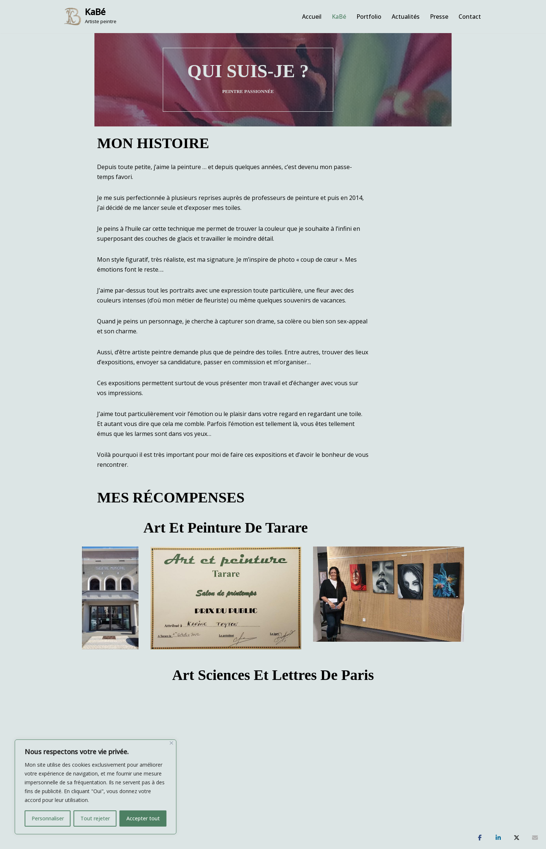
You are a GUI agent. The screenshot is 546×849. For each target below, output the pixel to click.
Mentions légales (319, 822)
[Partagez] (480, 838)
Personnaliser (48, 818)
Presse (439, 16)
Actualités (406, 16)
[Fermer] (171, 743)
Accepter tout (143, 818)
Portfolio (368, 16)
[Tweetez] (516, 838)
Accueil (312, 16)
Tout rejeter (95, 818)
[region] (95, 786)
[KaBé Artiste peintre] (90, 16)
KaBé (339, 16)
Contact (470, 16)
